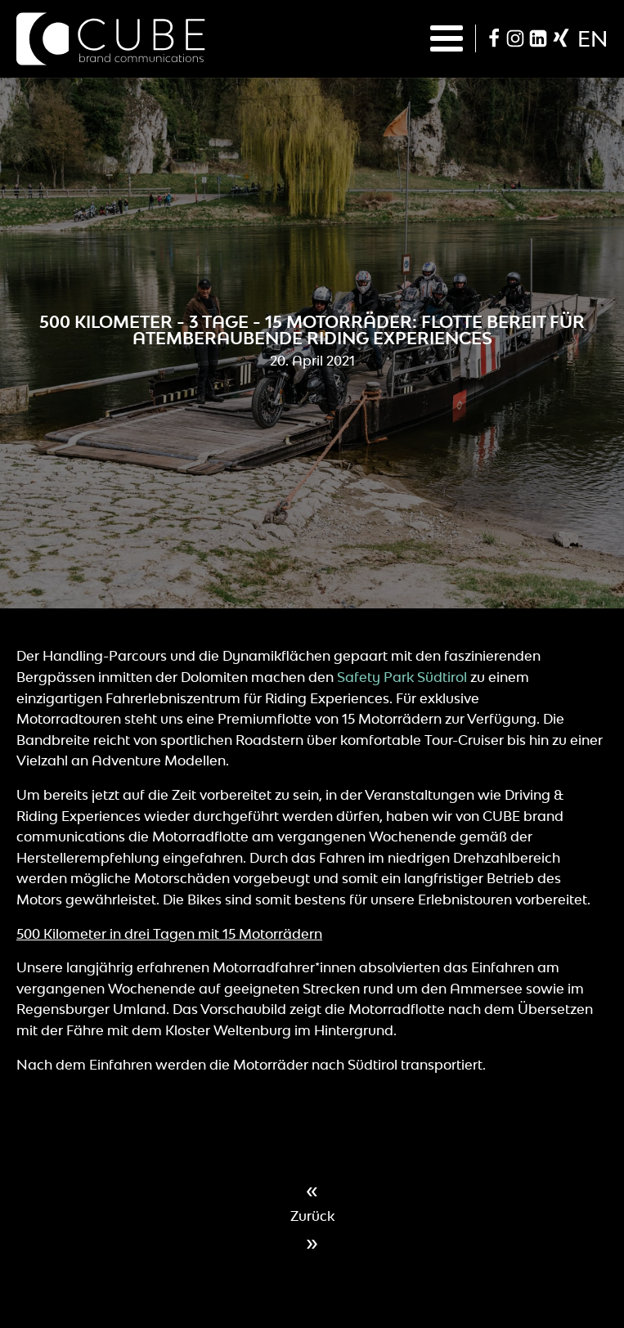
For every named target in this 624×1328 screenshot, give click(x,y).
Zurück (312, 1216)
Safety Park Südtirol (402, 677)
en (592, 38)
